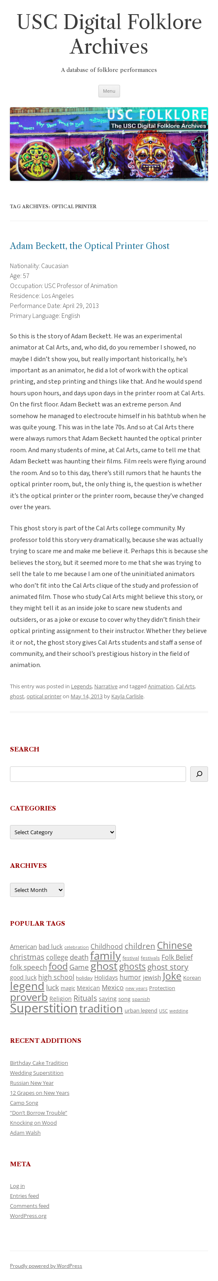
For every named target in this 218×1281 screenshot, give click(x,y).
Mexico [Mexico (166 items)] (113, 987)
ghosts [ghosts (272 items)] (132, 966)
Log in (17, 1186)
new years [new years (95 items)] (136, 988)
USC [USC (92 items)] (163, 1011)
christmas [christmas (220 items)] (27, 956)
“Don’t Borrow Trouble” (38, 1112)
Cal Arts (185, 686)
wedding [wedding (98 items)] (178, 1011)
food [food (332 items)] (58, 966)
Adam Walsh (25, 1132)
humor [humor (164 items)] (130, 977)
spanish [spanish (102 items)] (141, 999)
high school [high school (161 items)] (56, 977)
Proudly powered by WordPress (46, 1265)
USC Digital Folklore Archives (109, 34)
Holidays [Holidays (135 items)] (106, 977)
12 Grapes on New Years (39, 1092)
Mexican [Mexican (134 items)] (88, 988)
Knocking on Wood (33, 1122)
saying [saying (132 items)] (108, 999)
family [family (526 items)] (105, 955)
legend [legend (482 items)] (27, 986)
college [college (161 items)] (57, 957)
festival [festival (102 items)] (130, 958)
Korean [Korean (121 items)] (192, 977)
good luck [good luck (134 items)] (23, 977)
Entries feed (24, 1196)
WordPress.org (28, 1215)
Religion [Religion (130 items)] (60, 999)
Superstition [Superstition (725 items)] (44, 1008)
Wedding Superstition (37, 1073)
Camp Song (24, 1102)
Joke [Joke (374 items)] (172, 976)
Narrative (106, 686)
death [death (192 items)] (79, 957)
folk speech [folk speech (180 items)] (28, 967)
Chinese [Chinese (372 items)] (174, 945)
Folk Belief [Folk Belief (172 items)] (177, 957)
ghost (17, 696)
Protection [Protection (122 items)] (162, 988)
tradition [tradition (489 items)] (101, 1008)
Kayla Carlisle (127, 696)
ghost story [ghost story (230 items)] (168, 966)
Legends (81, 686)
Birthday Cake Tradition (39, 1063)
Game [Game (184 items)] (79, 967)
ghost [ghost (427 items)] (104, 966)
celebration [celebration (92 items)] (76, 947)
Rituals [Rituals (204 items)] (85, 998)
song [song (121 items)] (124, 999)
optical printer (44, 696)
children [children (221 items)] (140, 946)
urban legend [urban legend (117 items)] (141, 1010)
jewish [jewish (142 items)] (152, 977)
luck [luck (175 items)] (52, 987)
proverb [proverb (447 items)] (29, 997)
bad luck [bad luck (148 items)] (51, 946)
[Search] (199, 774)
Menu (109, 91)
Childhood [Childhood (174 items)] (107, 946)
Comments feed (29, 1206)
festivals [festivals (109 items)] (150, 957)
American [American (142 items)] (23, 946)
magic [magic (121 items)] (68, 988)
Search (24, 749)
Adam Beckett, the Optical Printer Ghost (89, 246)
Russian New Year (32, 1082)
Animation (161, 686)
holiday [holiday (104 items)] (84, 977)
